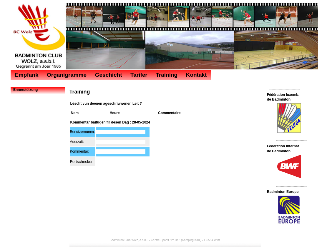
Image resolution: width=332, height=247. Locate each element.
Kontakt (196, 75)
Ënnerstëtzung (25, 90)
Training (166, 75)
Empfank (26, 75)
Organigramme (67, 75)
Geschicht (108, 75)
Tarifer (138, 75)
